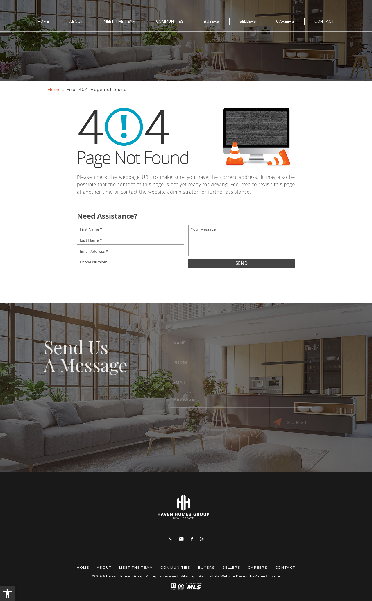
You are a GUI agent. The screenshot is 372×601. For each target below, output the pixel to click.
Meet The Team (120, 21)
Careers (285, 21)
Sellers (247, 21)
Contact (324, 21)
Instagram (201, 539)
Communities (170, 21)
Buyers (211, 21)
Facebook (192, 539)
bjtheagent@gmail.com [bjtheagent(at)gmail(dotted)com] (181, 539)
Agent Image (267, 576)
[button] (7, 593)
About (76, 21)
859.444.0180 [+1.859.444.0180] (170, 539)
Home (43, 21)
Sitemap (188, 576)
